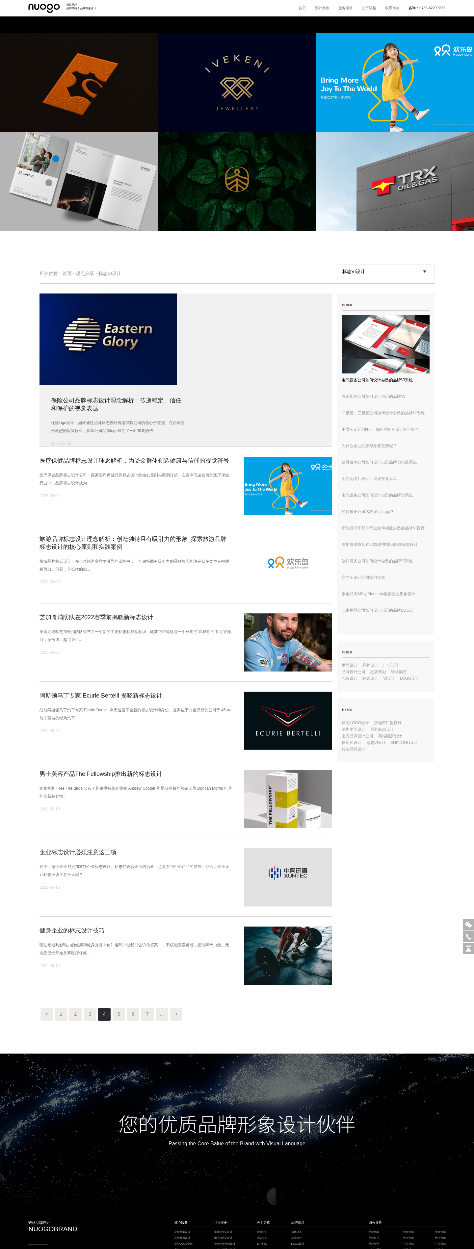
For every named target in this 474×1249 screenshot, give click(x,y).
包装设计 (349, 678)
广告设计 (391, 665)
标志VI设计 (109, 273)
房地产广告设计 (388, 723)
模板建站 (254, 1236)
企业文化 (408, 1199)
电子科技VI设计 (223, 1176)
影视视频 (408, 1188)
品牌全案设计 (182, 1170)
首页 (302, 8)
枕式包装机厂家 (238, 1236)
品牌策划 (378, 672)
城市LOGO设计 (404, 742)
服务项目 (345, 8)
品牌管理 (374, 1182)
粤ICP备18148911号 (230, 1244)
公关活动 (408, 1182)
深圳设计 (265, 1236)
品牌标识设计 (182, 1176)
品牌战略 (374, 1170)
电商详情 (374, 1211)
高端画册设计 (390, 736)
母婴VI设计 (376, 742)
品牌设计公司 (353, 672)
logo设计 (408, 1211)
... (163, 953)
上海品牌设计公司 (357, 736)
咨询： (426, 8)
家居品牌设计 (222, 1193)
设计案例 (322, 8)
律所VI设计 (351, 742)
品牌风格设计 (182, 1193)
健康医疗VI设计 (223, 1211)
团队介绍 (262, 1176)
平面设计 (349, 665)
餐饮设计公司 (206, 1236)
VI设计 (389, 678)
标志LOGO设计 (355, 723)
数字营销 (408, 1176)
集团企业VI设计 (223, 1170)
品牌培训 (408, 1193)
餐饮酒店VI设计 (223, 1205)
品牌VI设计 (181, 1188)
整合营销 (408, 1170)
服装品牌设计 (353, 749)
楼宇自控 (191, 1236)
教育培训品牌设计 (224, 1188)
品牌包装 (374, 1205)
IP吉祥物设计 (182, 1199)
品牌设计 (370, 665)
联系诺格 (392, 8)
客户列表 (262, 1182)
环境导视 (374, 1217)
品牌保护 (408, 1205)
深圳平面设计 (353, 729)
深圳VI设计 (221, 1236)
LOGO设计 (409, 678)
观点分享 (85, 273)
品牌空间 (374, 1199)
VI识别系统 (375, 1188)
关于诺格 (369, 8)
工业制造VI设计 (223, 1199)
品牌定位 (374, 1176)
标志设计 (370, 678)
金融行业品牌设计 (224, 1182)
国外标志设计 (382, 729)
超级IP (373, 1193)
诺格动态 (399, 672)
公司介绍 (262, 1170)
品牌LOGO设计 (183, 1182)
